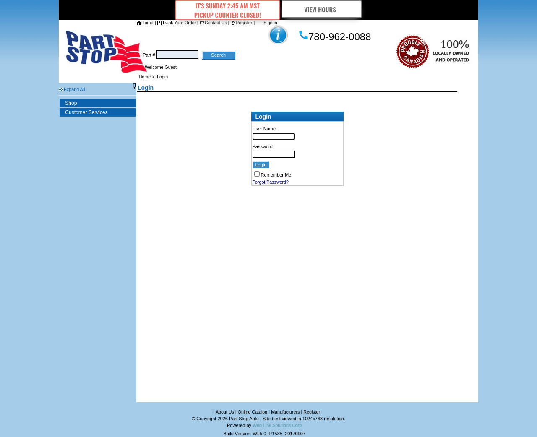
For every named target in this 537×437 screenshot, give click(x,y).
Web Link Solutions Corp (277, 425)
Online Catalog (253, 411)
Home (144, 22)
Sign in (270, 22)
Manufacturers (285, 411)
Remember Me (276, 174)
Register (242, 22)
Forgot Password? (271, 182)
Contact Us (213, 22)
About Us (225, 411)
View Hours (321, 9)
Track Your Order (176, 22)
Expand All (72, 89)
